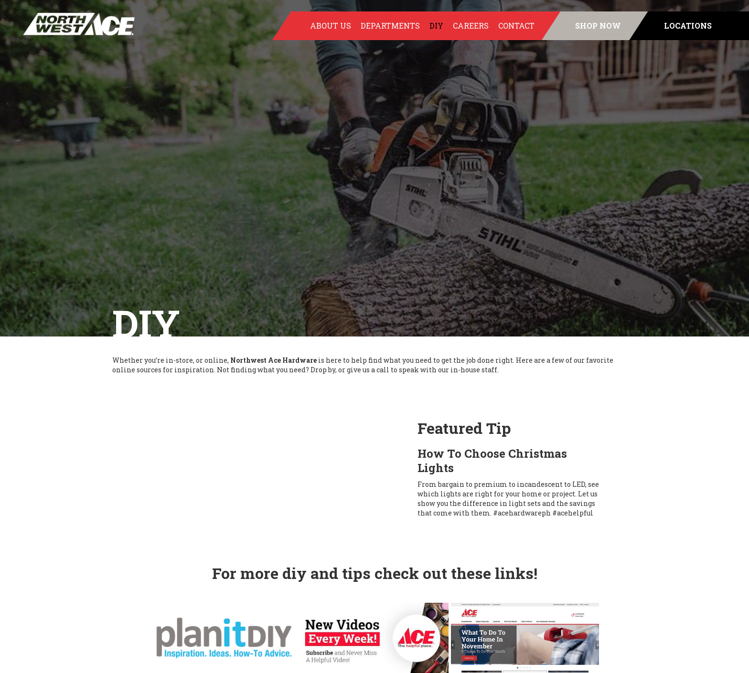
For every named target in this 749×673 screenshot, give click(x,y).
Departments (390, 26)
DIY (436, 26)
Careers (471, 26)
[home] (68, 24)
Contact (516, 26)
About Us (330, 26)
